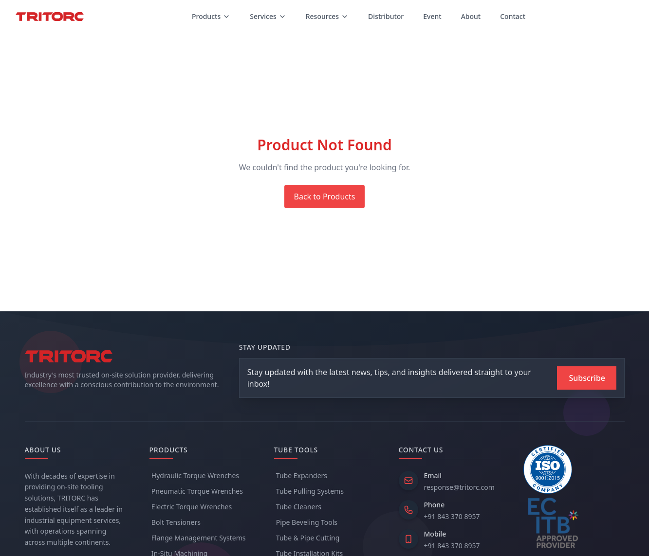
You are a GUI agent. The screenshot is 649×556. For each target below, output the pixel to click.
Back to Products (324, 196)
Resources (327, 16)
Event (432, 16)
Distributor (386, 16)
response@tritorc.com (459, 487)
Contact (512, 16)
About (471, 16)
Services (268, 16)
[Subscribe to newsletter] (586, 378)
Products (211, 16)
